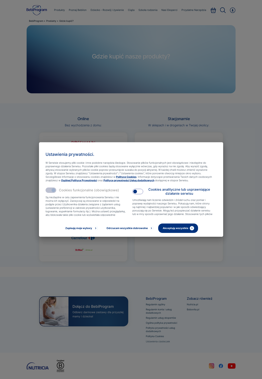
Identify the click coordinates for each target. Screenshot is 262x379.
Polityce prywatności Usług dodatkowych (128, 180)
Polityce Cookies (126, 176)
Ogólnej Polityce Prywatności (79, 180)
